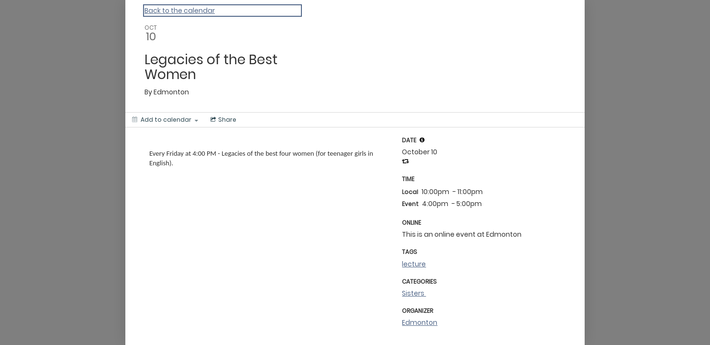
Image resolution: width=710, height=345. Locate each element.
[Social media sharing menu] (222, 120)
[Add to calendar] (165, 120)
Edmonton (419, 322)
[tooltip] (422, 140)
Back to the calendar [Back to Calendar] (179, 10)
